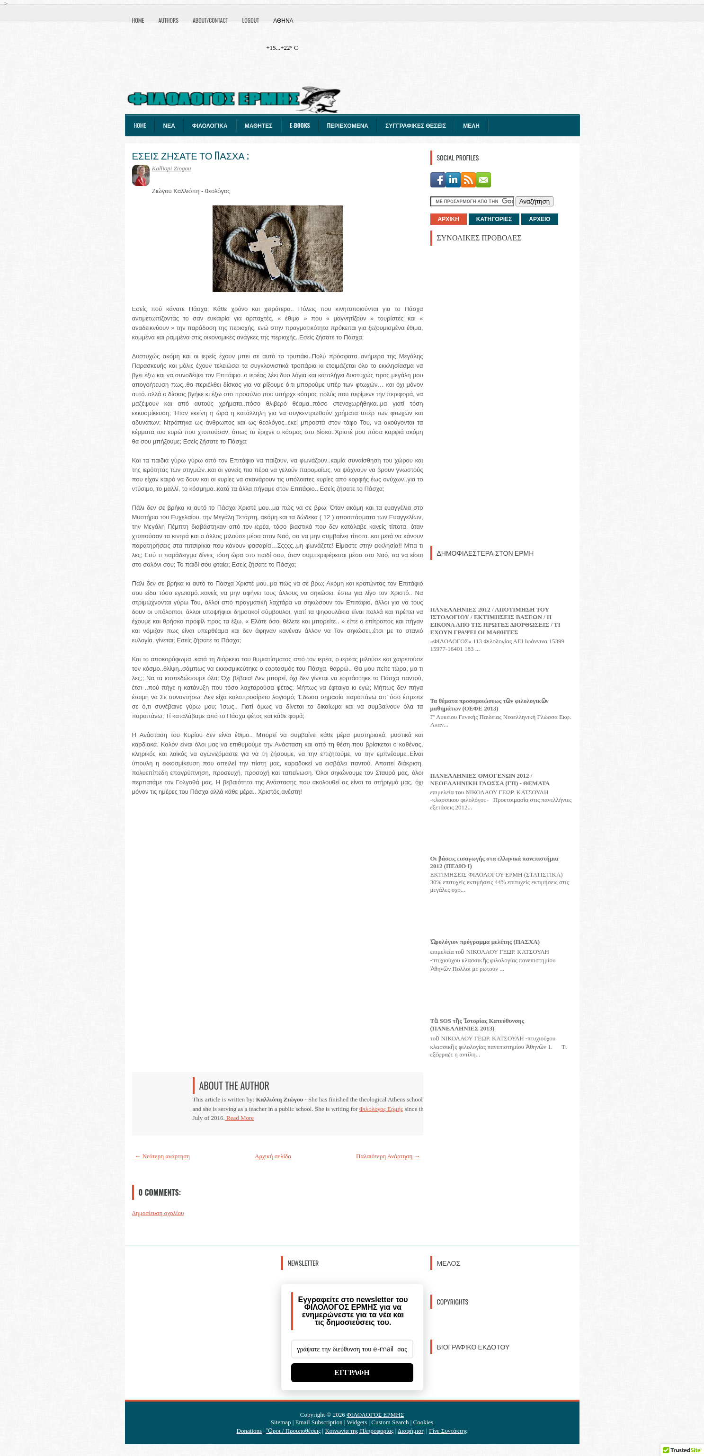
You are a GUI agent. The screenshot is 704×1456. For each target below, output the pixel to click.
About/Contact (210, 20)
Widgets (357, 1422)
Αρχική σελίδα (273, 1156)
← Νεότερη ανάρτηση (162, 1156)
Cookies (423, 1422)
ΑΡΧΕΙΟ (539, 219)
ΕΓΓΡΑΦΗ (352, 1372)
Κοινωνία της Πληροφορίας (359, 1430)
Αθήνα (283, 20)
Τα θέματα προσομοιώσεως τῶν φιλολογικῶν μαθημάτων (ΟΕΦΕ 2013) (489, 704)
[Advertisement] (501, 395)
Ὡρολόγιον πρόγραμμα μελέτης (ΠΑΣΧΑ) (485, 941)
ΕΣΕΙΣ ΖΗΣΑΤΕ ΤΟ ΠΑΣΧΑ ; (190, 155)
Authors (168, 20)
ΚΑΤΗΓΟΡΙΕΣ (494, 219)
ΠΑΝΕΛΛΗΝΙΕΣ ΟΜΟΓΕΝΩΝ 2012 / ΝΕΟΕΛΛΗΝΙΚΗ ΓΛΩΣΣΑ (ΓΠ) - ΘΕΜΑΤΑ (490, 779)
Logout (250, 20)
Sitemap (281, 1422)
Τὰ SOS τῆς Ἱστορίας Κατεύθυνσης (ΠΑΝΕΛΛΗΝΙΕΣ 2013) (477, 1024)
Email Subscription (319, 1422)
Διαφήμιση (411, 1430)
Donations (249, 1430)
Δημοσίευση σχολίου (158, 1212)
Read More (239, 1117)
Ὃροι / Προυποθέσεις (293, 1430)
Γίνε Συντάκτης (448, 1430)
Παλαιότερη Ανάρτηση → (388, 1156)
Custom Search (390, 1422)
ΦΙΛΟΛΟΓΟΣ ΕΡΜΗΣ (375, 1414)
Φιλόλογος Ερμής (381, 1108)
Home (138, 20)
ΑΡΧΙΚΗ (448, 219)
